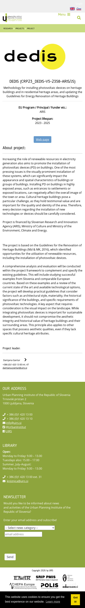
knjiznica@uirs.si (17, 481)
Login (79, 3)
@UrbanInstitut (16, 427)
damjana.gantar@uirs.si (15, 367)
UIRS (9, 431)
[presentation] (31, 545)
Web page (42, 139)
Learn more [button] (53, 601)
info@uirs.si (13, 423)
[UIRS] (13, 17)
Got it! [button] (75, 599)
